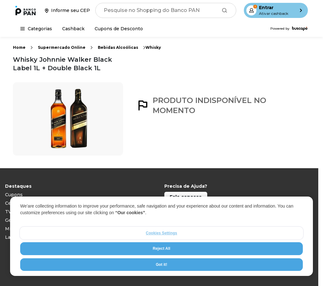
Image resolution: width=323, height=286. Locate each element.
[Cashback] (73, 28)
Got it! (161, 264)
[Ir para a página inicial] (25, 10)
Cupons (14, 194)
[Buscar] (224, 10)
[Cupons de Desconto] (119, 28)
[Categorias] (36, 28)
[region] (161, 236)
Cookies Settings (161, 233)
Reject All (161, 248)
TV (8, 211)
